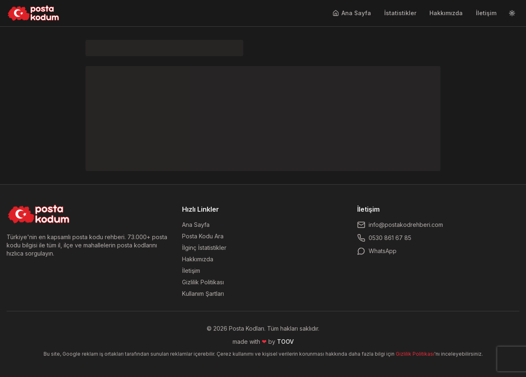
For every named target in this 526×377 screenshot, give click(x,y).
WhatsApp (377, 251)
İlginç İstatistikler (204, 247)
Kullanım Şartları (203, 293)
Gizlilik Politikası (203, 282)
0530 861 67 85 (384, 238)
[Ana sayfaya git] (33, 13)
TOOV (285, 341)
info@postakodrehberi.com (400, 225)
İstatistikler (400, 12)
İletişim (486, 12)
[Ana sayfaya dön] (39, 214)
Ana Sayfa (351, 12)
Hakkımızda (446, 12)
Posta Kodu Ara (203, 236)
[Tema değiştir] (512, 13)
